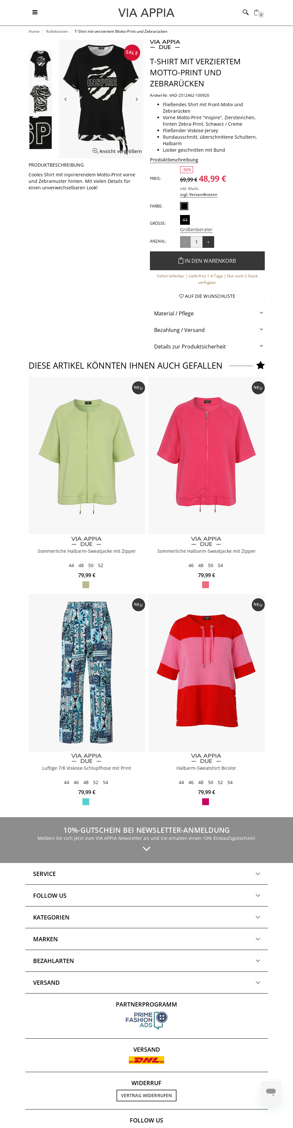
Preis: (155, 178)
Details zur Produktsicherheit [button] (190, 346)
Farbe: (156, 206)
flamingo (205, 585)
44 (185, 220)
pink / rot (205, 802)
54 (220, 565)
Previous (65, 99)
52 (100, 565)
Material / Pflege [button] (174, 313)
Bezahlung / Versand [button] (179, 330)
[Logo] (146, 12)
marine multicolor (86, 802)
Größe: (158, 223)
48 (81, 565)
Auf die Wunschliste (207, 296)
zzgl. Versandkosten (198, 194)
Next (137, 99)
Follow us (50, 895)
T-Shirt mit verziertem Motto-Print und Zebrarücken (195, 72)
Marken (45, 939)
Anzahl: (158, 241)
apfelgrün (86, 585)
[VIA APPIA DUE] (87, 541)
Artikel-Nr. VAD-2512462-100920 (179, 95)
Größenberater (196, 229)
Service (44, 874)
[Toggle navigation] (35, 13)
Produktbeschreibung (174, 160)
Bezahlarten (53, 961)
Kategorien (51, 917)
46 (191, 565)
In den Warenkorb (207, 260)
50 (90, 565)
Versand (46, 982)
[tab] (207, 313)
